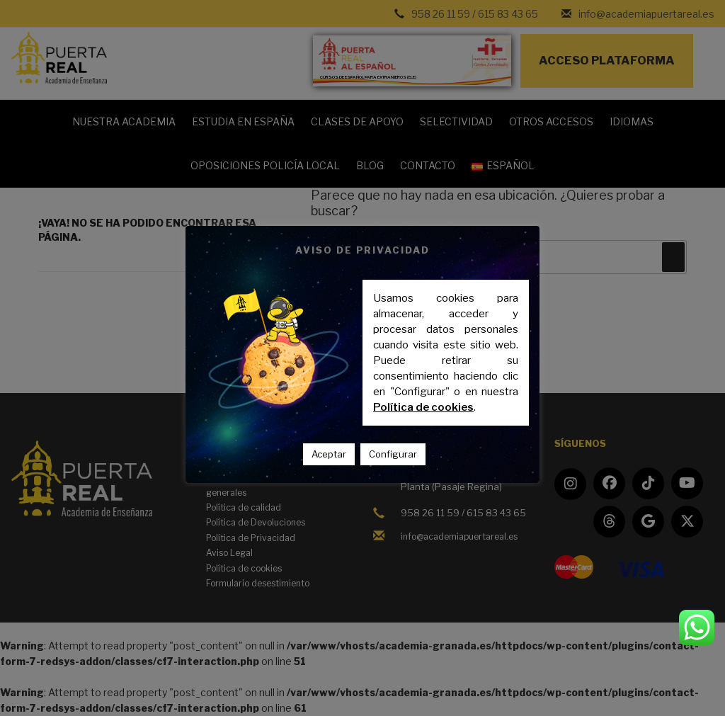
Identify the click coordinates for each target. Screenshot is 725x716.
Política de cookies (423, 407)
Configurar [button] (393, 454)
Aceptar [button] (329, 454)
